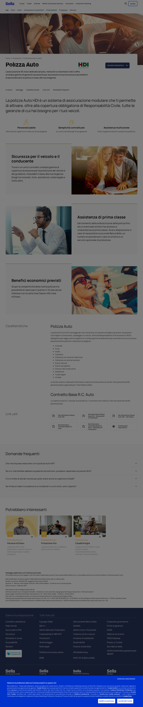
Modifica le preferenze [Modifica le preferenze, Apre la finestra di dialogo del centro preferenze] (106, 701)
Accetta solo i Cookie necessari (126, 678)
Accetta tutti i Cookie (125, 701)
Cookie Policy (127, 696)
